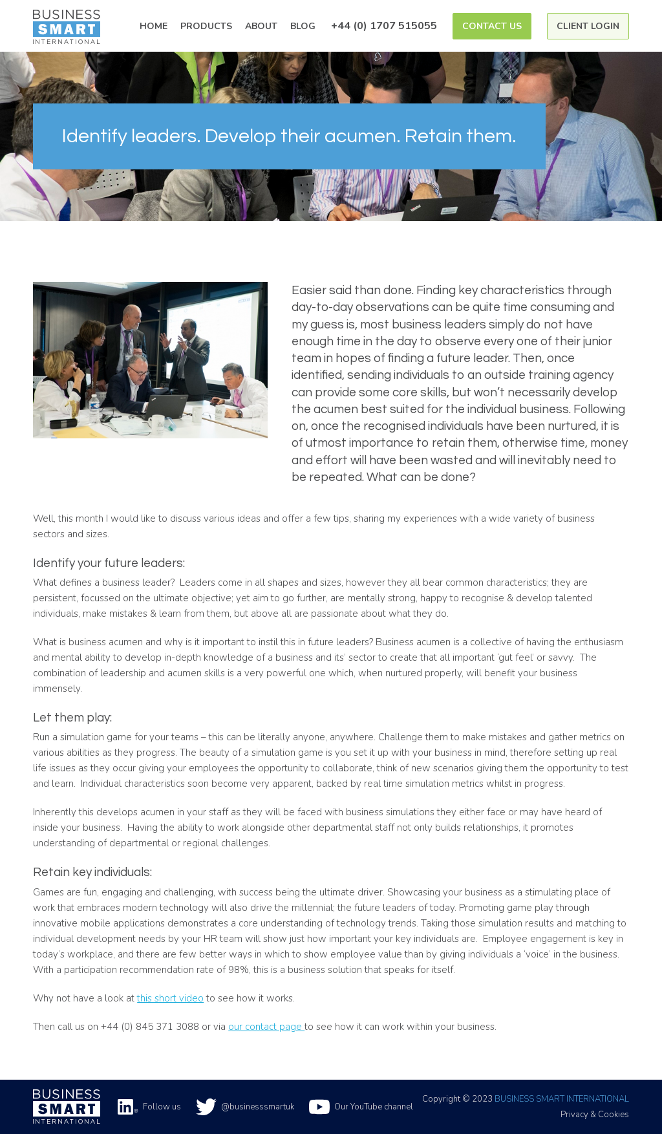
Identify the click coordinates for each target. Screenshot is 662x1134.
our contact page (266, 1026)
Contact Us (492, 26)
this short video (170, 998)
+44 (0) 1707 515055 (384, 25)
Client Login (588, 26)
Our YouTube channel (361, 1107)
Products (206, 26)
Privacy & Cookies (595, 1114)
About (261, 26)
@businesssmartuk (245, 1107)
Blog (302, 26)
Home (153, 26)
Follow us (149, 1107)
